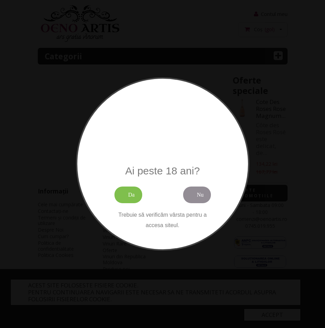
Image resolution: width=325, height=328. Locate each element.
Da (131, 195)
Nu (200, 195)
